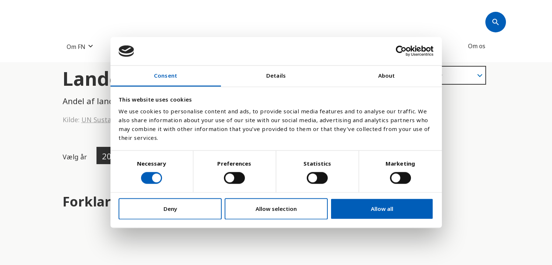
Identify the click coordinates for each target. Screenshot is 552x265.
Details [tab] (276, 75)
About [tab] (386, 75)
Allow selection (276, 208)
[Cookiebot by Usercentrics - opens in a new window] (401, 51)
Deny (170, 208)
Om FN (76, 46)
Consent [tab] (165, 75)
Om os (476, 46)
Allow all (382, 208)
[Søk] (495, 22)
